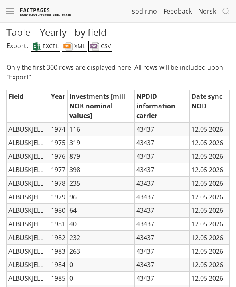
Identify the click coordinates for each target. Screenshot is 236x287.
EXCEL (46, 46)
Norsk (207, 11)
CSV (100, 46)
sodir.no (144, 11)
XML (74, 46)
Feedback (177, 11)
